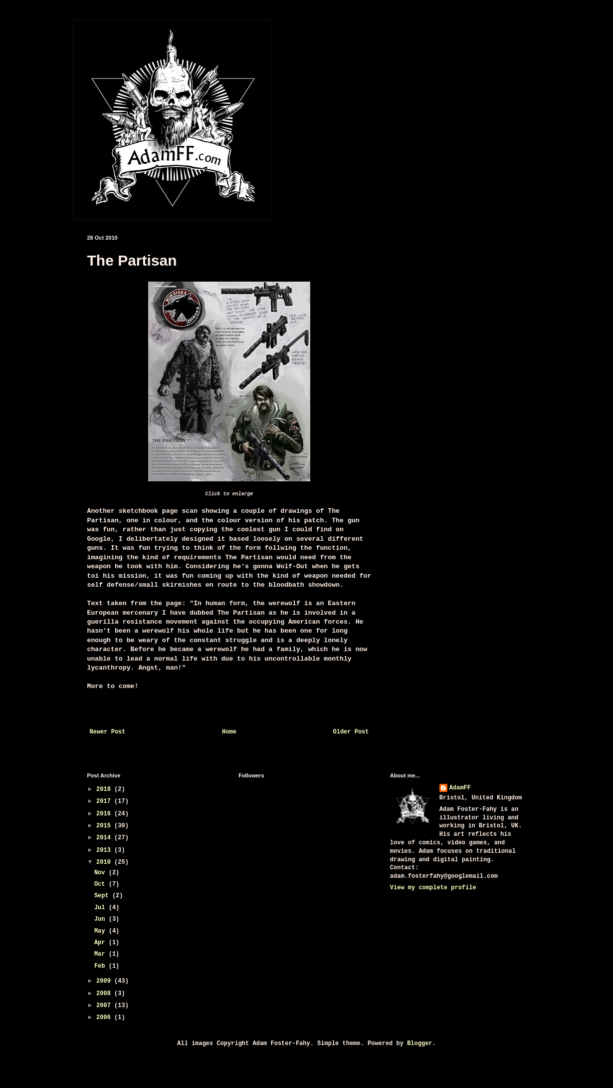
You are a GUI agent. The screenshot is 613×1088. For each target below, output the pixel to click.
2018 (105, 789)
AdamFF (460, 787)
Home (229, 731)
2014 (105, 837)
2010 (105, 862)
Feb (101, 966)
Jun (101, 919)
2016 (105, 813)
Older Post (351, 731)
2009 (105, 981)
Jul (101, 907)
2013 (105, 850)
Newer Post (108, 731)
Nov (101, 872)
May (101, 931)
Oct (101, 884)
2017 (105, 801)
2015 (105, 825)
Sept (103, 895)
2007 (105, 1005)
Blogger (419, 1043)
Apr (101, 942)
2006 (105, 1017)
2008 (105, 993)
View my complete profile (433, 887)
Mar (101, 954)
